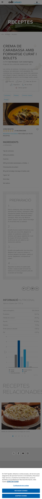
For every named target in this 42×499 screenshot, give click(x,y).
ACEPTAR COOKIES (21, 496)
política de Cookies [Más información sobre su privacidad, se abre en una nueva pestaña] (12, 481)
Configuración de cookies (21, 486)
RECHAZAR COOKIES (21, 491)
